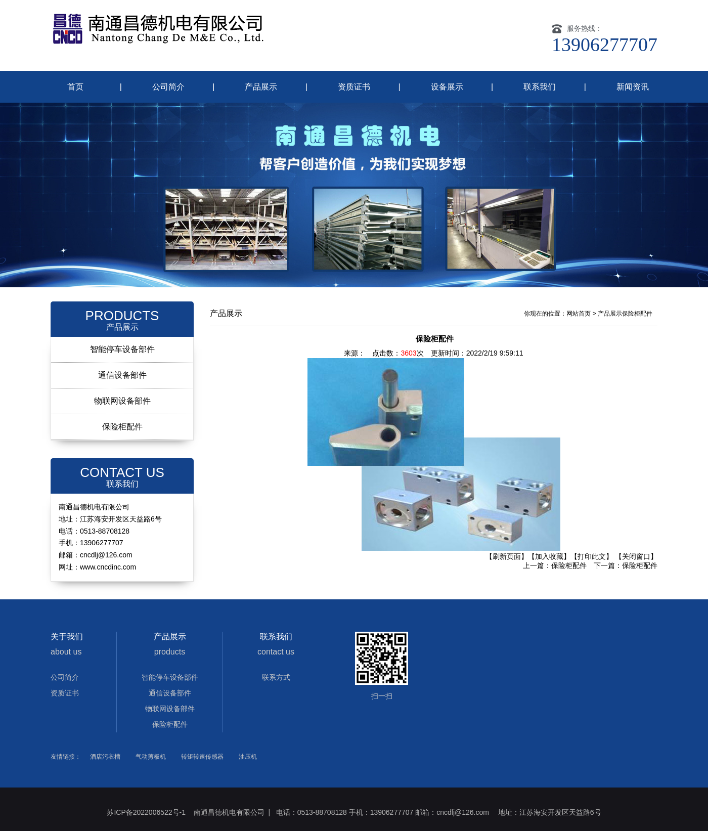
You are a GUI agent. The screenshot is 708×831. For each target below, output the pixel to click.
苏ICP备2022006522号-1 (147, 812)
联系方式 (276, 677)
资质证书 (354, 86)
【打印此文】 (591, 556)
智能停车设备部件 (122, 349)
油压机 (248, 756)
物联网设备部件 (122, 401)
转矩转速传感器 (202, 756)
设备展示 (447, 86)
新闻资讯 (632, 86)
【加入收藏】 (549, 556)
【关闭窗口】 (636, 556)
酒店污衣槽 (105, 756)
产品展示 (261, 86)
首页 (75, 86)
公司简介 (168, 86)
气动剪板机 (151, 756)
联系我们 (539, 86)
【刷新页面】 (506, 556)
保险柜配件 (122, 426)
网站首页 (578, 313)
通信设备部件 (122, 375)
